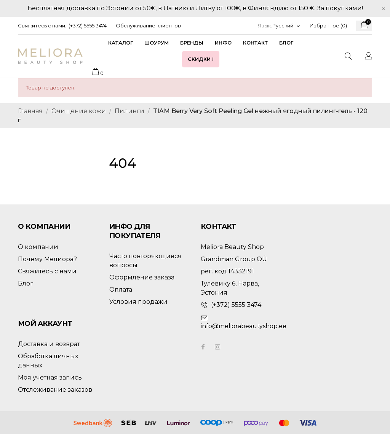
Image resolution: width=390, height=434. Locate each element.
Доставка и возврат (49, 344)
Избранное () (328, 25)
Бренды (191, 43)
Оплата (120, 289)
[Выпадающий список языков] (286, 25)
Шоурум (156, 43)
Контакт (255, 43)
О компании (38, 247)
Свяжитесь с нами (47, 271)
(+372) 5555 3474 (88, 25)
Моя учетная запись (50, 377)
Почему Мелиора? (47, 259)
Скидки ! (201, 59)
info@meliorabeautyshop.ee (243, 326)
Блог (286, 43)
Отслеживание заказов (55, 389)
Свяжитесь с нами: (42, 25)
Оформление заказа (141, 277)
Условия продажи (138, 301)
